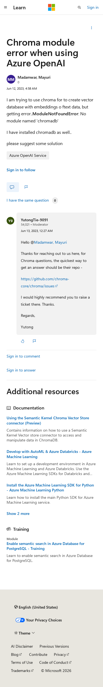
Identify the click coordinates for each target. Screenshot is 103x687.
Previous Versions (54, 646)
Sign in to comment (23, 356)
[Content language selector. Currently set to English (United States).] (36, 607)
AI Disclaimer (22, 646)
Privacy (60, 654)
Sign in (93, 7)
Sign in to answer (21, 370)
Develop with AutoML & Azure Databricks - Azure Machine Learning (49, 454)
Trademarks (20, 670)
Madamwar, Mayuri (34, 77)
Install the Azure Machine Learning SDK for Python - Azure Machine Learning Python (50, 488)
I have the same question (28, 200)
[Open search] (79, 7)
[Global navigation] (5, 7)
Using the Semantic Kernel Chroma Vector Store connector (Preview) (48, 420)
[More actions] (91, 27)
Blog (14, 654)
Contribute (38, 654)
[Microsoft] (51, 7)
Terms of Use (22, 662)
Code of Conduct (53, 662)
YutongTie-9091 (34, 219)
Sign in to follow (21, 169)
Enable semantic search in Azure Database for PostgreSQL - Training (45, 546)
